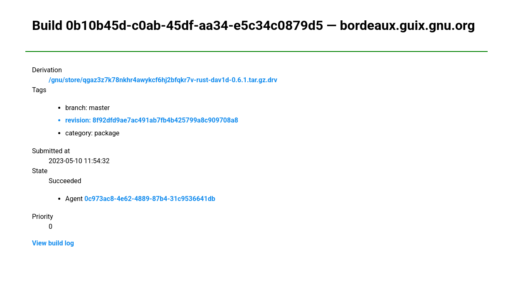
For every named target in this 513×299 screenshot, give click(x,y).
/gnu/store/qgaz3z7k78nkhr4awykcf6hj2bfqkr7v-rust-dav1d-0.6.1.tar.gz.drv (163, 80)
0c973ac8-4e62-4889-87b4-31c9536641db (149, 199)
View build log (53, 243)
